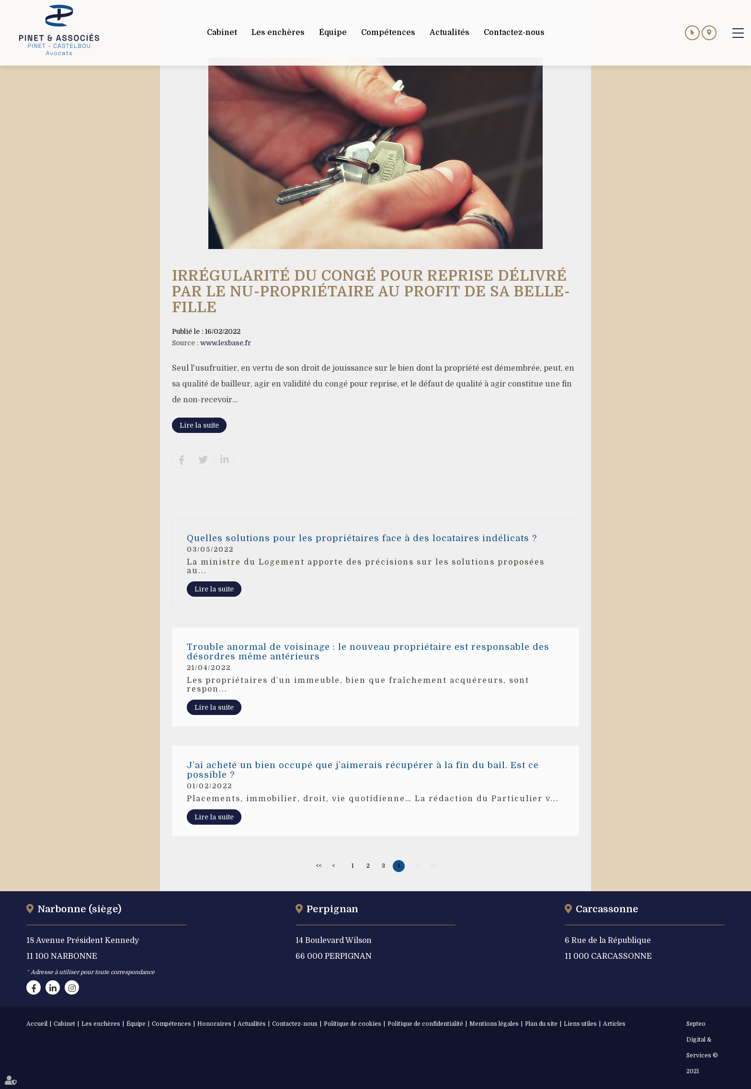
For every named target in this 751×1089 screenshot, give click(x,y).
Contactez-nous (295, 1024)
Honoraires (214, 1024)
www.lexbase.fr (225, 343)
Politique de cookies (352, 1024)
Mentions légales (494, 1024)
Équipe (136, 1024)
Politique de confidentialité (425, 1024)
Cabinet (64, 1024)
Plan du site (541, 1024)
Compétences (171, 1024)
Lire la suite (199, 425)
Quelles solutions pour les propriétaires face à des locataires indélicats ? (362, 538)
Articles (614, 1024)
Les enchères (100, 1024)
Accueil (36, 1024)
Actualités (252, 1024)
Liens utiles (580, 1024)
